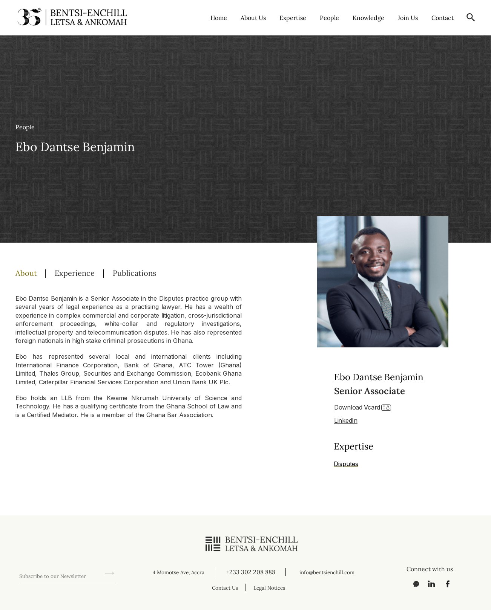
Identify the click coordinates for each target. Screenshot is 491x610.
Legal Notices (272, 587)
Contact (442, 17)
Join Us (408, 17)
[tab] (35, 272)
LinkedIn (346, 419)
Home (218, 17)
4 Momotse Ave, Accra (178, 572)
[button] (471, 17)
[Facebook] (445, 583)
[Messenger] (412, 583)
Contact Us (222, 587)
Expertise (292, 17)
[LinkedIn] (428, 583)
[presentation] (76, 553)
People (329, 17)
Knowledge (368, 17)
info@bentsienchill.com (328, 572)
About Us (253, 17)
